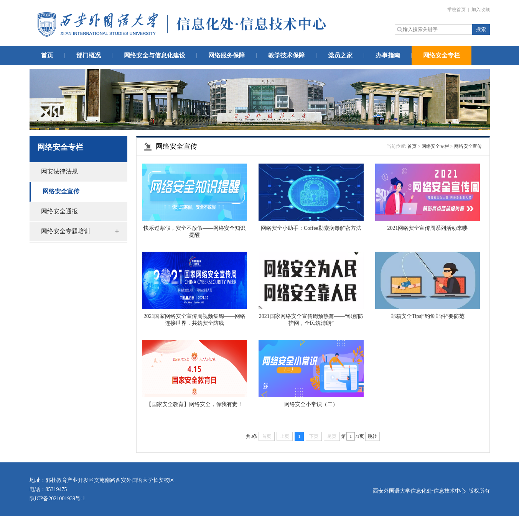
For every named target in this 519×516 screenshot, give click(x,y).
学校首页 (457, 9)
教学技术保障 (286, 55)
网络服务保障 (226, 55)
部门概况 (88, 55)
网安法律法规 (59, 171)
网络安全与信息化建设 (154, 55)
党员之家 (340, 55)
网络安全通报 (59, 211)
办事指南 (388, 55)
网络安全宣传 (61, 191)
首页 (47, 55)
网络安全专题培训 (65, 231)
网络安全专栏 (441, 55)
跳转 (372, 436)
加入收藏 (480, 9)
